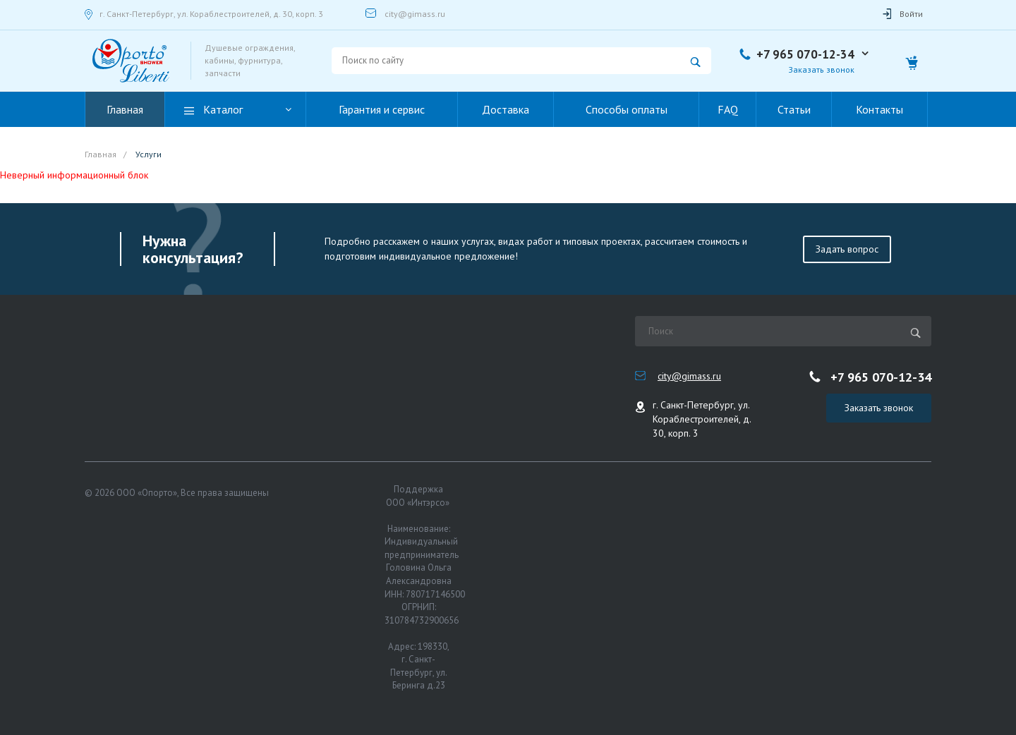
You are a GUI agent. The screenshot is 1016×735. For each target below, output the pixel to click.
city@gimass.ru (415, 13)
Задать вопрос (847, 249)
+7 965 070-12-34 (805, 54)
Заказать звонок (821, 69)
